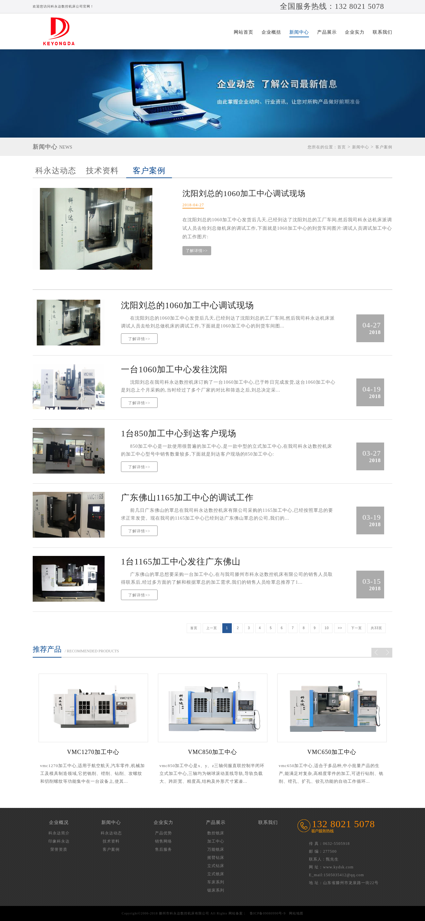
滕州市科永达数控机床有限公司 (62, 31)
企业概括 (271, 32)
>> (340, 628)
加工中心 (215, 841)
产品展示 (327, 32)
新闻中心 (299, 32)
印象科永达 (59, 841)
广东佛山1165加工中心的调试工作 (187, 497)
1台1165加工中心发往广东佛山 (181, 561)
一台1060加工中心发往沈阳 (174, 369)
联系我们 (382, 32)
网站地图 (296, 913)
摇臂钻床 (215, 857)
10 (327, 628)
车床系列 (215, 882)
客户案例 (149, 170)
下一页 (356, 628)
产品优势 (163, 833)
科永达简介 (59, 833)
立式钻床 (215, 865)
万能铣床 (215, 849)
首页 (341, 147)
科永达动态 (55, 170)
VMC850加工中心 (212, 752)
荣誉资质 (58, 849)
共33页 (376, 628)
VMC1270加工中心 (93, 752)
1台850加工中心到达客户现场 (178, 433)
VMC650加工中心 (331, 752)
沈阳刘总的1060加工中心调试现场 (244, 193)
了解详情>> (197, 250)
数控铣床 (215, 833)
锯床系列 (215, 890)
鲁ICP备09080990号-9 (268, 913)
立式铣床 (215, 874)
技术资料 (102, 170)
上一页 (211, 628)
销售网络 (163, 841)
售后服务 (163, 849)
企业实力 (355, 32)
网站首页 (243, 32)
